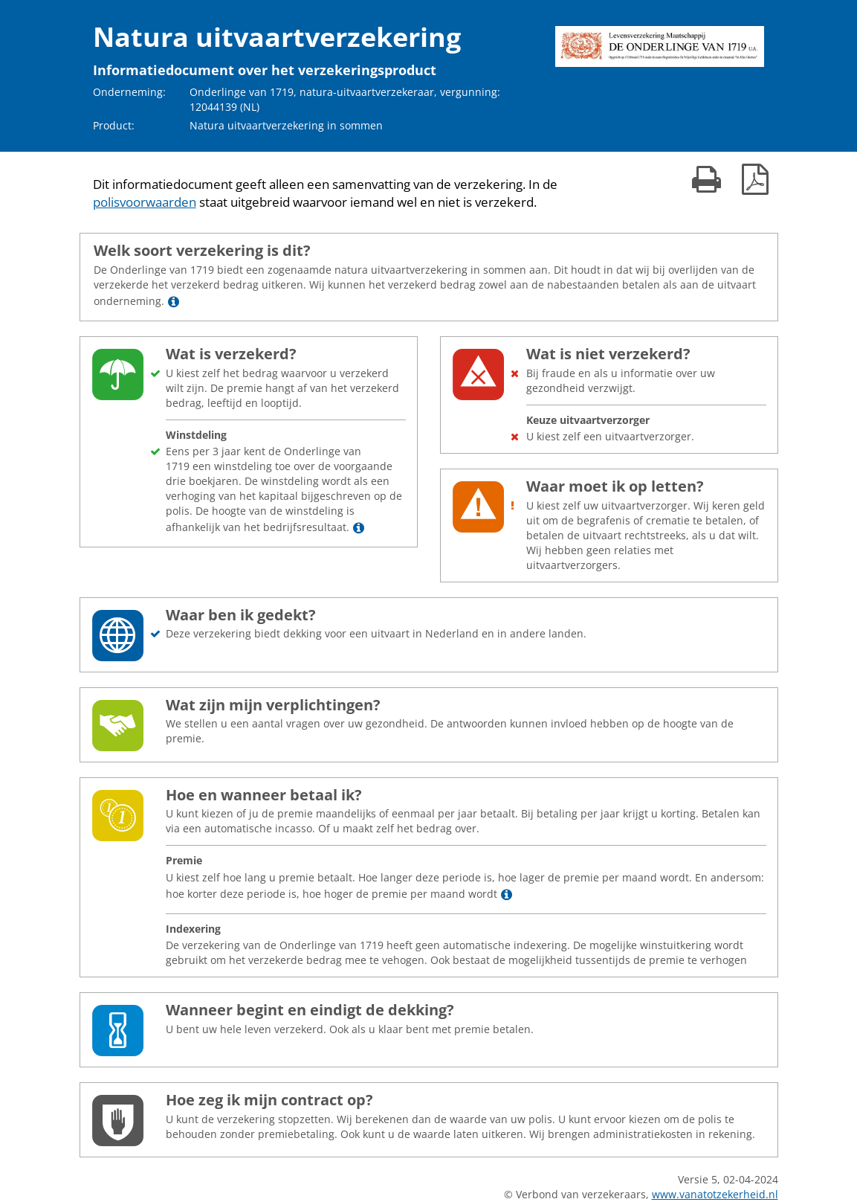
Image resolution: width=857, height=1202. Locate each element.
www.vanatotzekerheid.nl (715, 1194)
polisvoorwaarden (144, 201)
